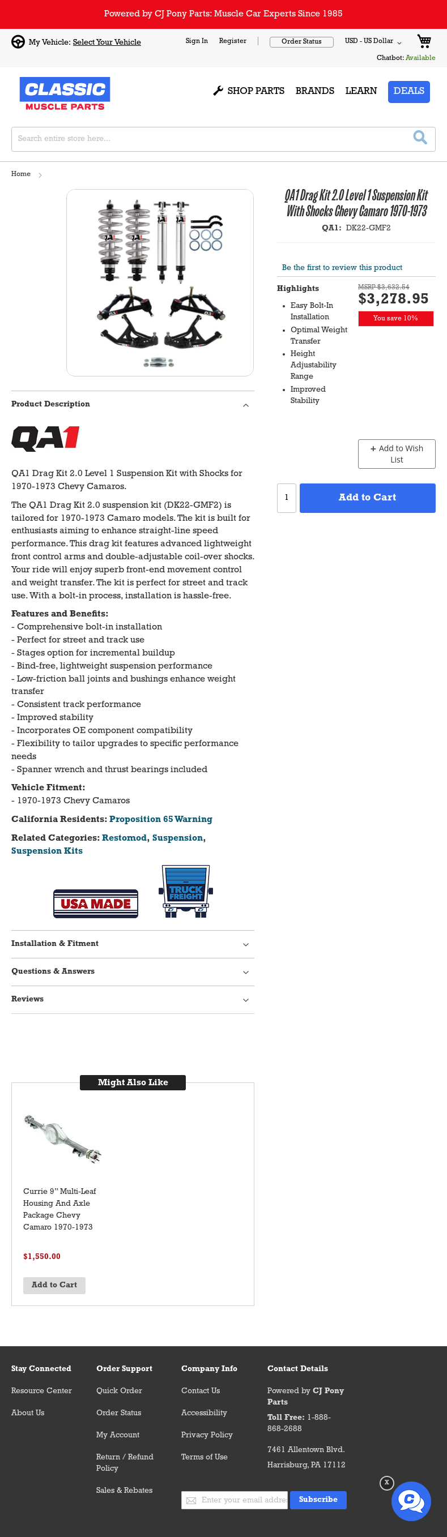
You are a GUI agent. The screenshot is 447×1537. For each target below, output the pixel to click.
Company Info (209, 1369)
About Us (27, 1413)
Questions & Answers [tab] (53, 971)
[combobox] (223, 139)
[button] (375, 43)
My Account (117, 1435)
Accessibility (204, 1413)
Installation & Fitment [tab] (55, 944)
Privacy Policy (207, 1435)
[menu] (285, 92)
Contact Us (200, 1391)
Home (21, 174)
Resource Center (41, 1391)
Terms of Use (204, 1457)
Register (232, 41)
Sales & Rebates (124, 1491)
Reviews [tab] (27, 999)
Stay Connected (41, 1369)
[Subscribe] (318, 1500)
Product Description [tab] (50, 404)
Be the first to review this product (342, 268)
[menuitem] (249, 92)
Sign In (197, 41)
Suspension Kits (47, 851)
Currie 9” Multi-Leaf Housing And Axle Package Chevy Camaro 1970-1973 (59, 1210)
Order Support (124, 1369)
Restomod (124, 838)
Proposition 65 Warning (160, 819)
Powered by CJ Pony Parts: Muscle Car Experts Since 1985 (223, 14)
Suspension (177, 838)
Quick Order (119, 1391)
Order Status (302, 41)
